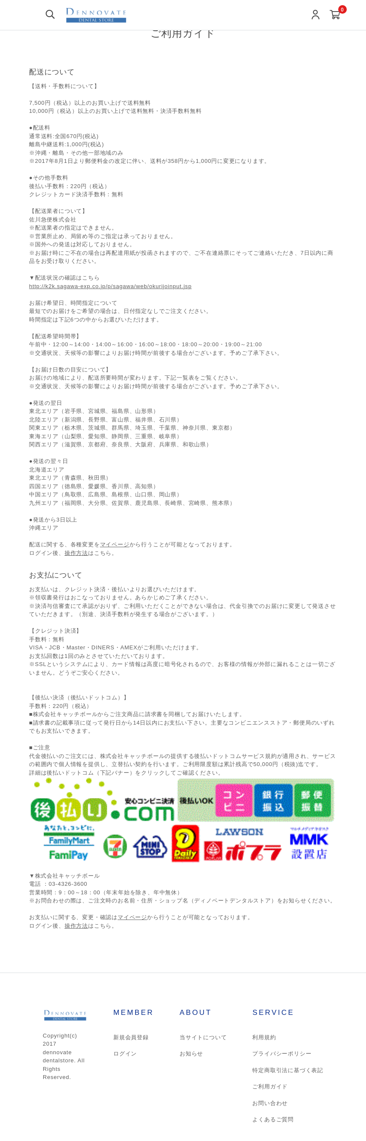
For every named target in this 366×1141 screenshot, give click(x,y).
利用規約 (264, 1037)
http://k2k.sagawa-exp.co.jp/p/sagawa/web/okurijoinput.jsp (110, 286)
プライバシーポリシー (281, 1053)
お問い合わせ (270, 1103)
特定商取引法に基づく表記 (287, 1070)
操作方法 (76, 553)
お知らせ (191, 1053)
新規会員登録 (131, 1037)
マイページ (115, 544)
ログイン (125, 1053)
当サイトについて (203, 1037)
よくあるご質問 (273, 1119)
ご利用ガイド (270, 1086)
